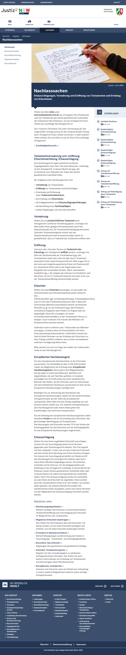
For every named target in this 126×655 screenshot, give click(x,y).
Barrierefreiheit (46, 2)
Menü (10, 24)
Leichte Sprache (9, 2)
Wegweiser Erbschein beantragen (52, 519)
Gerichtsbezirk (10, 63)
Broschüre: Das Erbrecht (48, 543)
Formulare (29, 24)
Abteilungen (26, 36)
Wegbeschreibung (61, 602)
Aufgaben (49, 30)
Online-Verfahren (85, 619)
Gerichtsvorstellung (14, 599)
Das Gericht (30, 30)
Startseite (10, 30)
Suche (116, 24)
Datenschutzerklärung (62, 644)
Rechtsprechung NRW (87, 616)
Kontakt (117, 2)
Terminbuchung (49, 24)
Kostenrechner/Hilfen (87, 599)
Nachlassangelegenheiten (48, 506)
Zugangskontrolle (13, 626)
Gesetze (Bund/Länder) (88, 613)
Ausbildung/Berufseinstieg (17, 616)
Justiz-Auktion (12, 613)
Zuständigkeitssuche (46, 145)
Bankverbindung (61, 613)
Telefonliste (59, 605)
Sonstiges (10, 634)
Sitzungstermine (13, 602)
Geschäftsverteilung (12, 55)
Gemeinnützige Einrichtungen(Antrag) (84, 628)
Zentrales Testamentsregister (50, 550)
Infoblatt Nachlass (109, 121)
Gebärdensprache (27, 2)
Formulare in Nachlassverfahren (51, 533)
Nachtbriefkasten (61, 611)
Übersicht (109, 599)
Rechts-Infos (89, 30)
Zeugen (82, 605)
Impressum (59, 616)
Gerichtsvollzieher (11, 51)
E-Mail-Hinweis (60, 599)
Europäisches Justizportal (49, 566)
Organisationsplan (11, 59)
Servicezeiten (60, 608)
